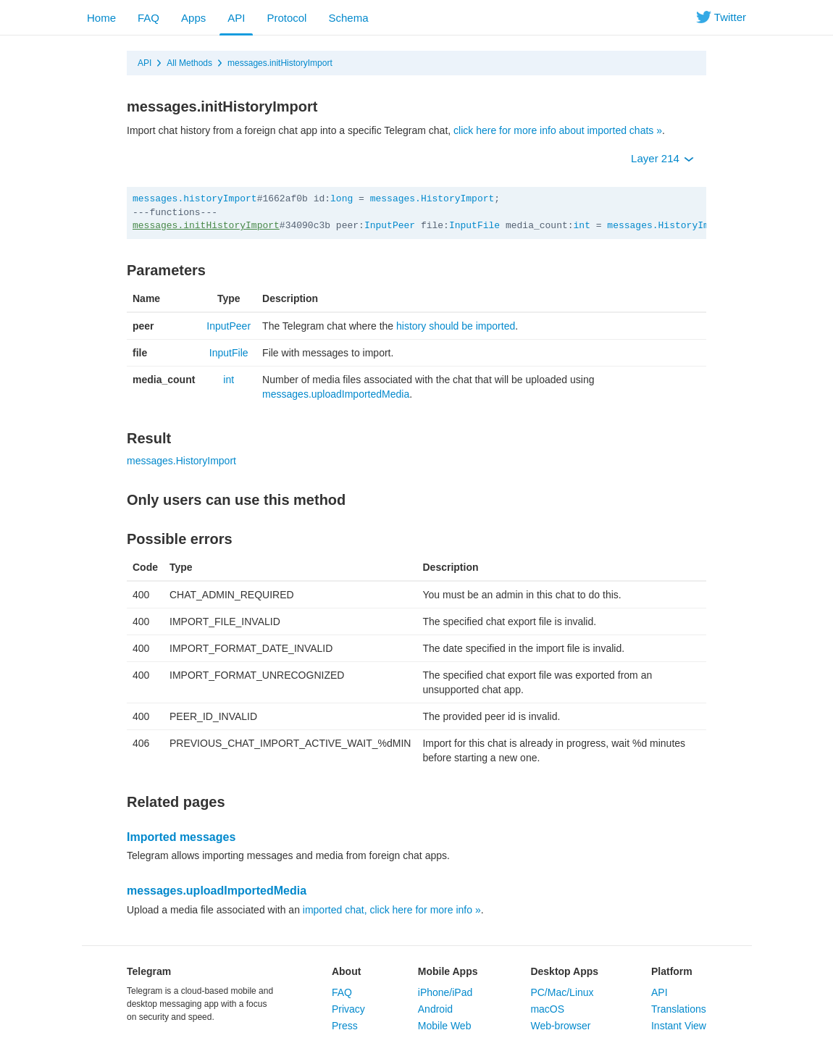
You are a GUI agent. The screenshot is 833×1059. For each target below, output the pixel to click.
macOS (547, 1009)
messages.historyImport (195, 198)
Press (345, 1025)
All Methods (189, 63)
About (346, 971)
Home (101, 18)
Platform (671, 971)
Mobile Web (445, 1025)
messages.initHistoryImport (279, 63)
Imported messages (181, 837)
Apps (193, 18)
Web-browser (560, 1025)
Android (435, 1009)
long (341, 198)
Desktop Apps (564, 971)
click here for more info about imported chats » (557, 130)
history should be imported (455, 326)
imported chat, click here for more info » (392, 910)
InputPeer (389, 225)
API (236, 18)
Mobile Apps (448, 971)
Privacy (348, 1009)
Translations (678, 1009)
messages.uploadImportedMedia (335, 394)
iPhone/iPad (445, 992)
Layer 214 (662, 158)
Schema (348, 18)
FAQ (148, 18)
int (582, 225)
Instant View (678, 1025)
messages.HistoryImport (432, 198)
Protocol (286, 18)
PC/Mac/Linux (561, 992)
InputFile (474, 225)
